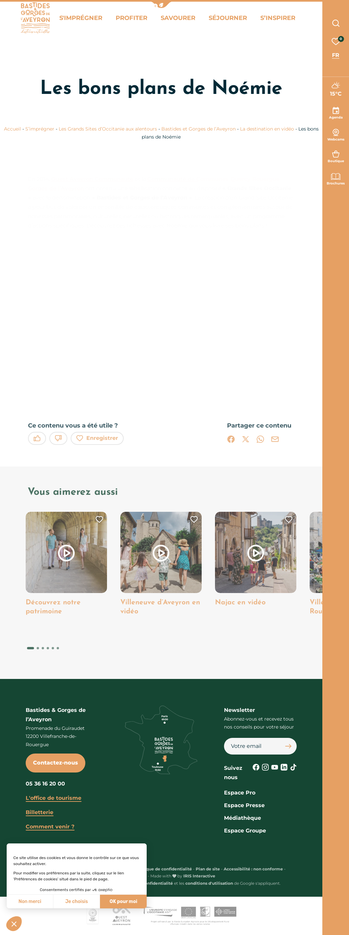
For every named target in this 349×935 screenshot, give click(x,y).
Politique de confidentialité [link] (163, 868)
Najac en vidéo (241, 602)
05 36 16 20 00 (45, 783)
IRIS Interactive (199, 875)
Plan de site (208, 868)
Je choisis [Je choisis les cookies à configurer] (76, 901)
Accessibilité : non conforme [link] (253, 868)
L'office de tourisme (53, 798)
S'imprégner (90, 19)
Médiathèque (242, 818)
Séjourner (227, 19)
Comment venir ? (50, 826)
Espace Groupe (245, 830)
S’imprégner (40, 129)
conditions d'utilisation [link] (209, 883)
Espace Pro (239, 792)
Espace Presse (244, 805)
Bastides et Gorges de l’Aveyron (199, 129)
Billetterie (39, 812)
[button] (161, 4)
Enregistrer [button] (97, 438)
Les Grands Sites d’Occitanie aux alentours (108, 129)
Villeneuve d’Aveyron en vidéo (156, 607)
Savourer (181, 19)
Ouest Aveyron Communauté (92, 179)
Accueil (12, 129)
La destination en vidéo (267, 129)
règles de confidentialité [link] (147, 883)
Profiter (137, 19)
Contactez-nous (55, 763)
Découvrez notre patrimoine (54, 607)
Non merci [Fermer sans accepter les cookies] (29, 901)
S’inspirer (274, 19)
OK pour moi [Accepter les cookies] (123, 901)
